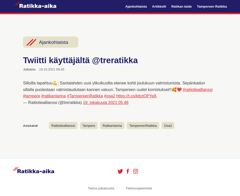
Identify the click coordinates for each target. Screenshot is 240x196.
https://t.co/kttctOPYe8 (136, 96)
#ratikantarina (53, 96)
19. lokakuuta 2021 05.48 (106, 102)
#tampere (31, 96)
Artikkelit (159, 6)
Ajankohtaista (136, 6)
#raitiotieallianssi (197, 89)
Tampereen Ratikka (212, 6)
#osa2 (109, 96)
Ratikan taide (181, 6)
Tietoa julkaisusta (101, 188)
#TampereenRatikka (85, 96)
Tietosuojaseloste (139, 188)
